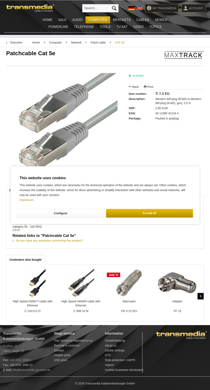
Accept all (149, 213)
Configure (60, 213)
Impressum (26, 200)
